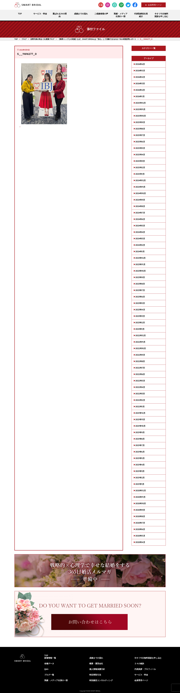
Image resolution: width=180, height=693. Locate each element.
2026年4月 (140, 77)
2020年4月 (140, 542)
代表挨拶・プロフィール (145, 669)
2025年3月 (140, 161)
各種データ (49, 663)
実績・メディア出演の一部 (56, 680)
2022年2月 (140, 400)
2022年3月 (140, 393)
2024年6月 (140, 219)
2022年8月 (140, 361)
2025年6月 (140, 141)
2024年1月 (140, 251)
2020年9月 (140, 510)
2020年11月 (140, 497)
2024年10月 (140, 193)
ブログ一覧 (49, 674)
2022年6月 (140, 374)
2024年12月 (140, 180)
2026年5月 (140, 70)
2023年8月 (140, 284)
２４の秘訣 (139, 663)
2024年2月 (140, 245)
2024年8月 (140, 206)
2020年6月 (140, 529)
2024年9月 (140, 200)
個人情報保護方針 (97, 669)
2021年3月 (140, 471)
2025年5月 (140, 148)
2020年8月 (140, 516)
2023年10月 (140, 271)
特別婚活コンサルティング (101, 680)
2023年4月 (140, 309)
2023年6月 (140, 296)
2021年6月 (140, 452)
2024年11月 (140, 187)
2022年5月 (140, 380)
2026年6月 (140, 64)
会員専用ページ (155, 5)
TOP (46, 655)
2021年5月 (140, 458)
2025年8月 (140, 129)
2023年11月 (140, 264)
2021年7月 (140, 445)
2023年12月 (140, 258)
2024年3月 (140, 238)
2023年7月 (140, 290)
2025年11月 (140, 109)
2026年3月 (140, 83)
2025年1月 (140, 174)
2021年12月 (140, 413)
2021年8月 (140, 439)
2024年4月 (140, 232)
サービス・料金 (141, 674)
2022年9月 (140, 355)
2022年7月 (140, 368)
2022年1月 (140, 406)
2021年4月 (140, 464)
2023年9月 (140, 277)
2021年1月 (139, 484)
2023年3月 (140, 316)
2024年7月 (140, 212)
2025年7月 (140, 135)
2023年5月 (140, 303)
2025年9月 (140, 122)
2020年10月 (140, 503)
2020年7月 (140, 523)
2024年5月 (140, 225)
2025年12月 (140, 103)
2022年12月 (140, 335)
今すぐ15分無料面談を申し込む (148, 658)
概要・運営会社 (96, 663)
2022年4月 (140, 387)
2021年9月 (140, 432)
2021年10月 (140, 426)
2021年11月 (140, 419)
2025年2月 (140, 167)
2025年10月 (140, 116)
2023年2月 (140, 322)
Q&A (46, 669)
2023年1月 (140, 329)
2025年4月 (140, 154)
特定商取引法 (95, 674)
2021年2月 (140, 477)
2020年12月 (140, 490)
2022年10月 (140, 348)
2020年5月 (140, 536)
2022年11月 (140, 342)
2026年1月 (140, 96)
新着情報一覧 (50, 658)
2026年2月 (140, 90)
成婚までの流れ (96, 658)
